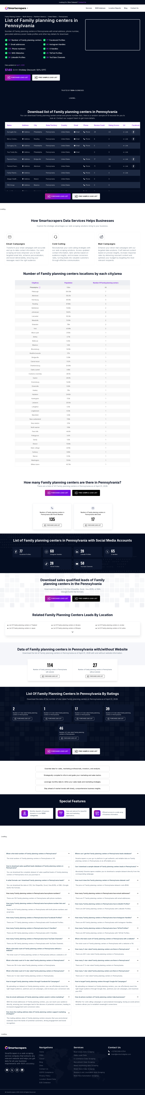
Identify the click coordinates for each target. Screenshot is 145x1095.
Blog (125, 8)
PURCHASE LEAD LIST (17, 77)
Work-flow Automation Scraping (86, 1076)
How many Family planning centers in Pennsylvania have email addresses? (102, 893)
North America (27, 16)
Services (89, 8)
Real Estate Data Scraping (84, 1052)
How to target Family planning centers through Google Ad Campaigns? (101, 981)
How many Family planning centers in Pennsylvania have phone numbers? (33, 893)
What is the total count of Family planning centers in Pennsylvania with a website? (105, 939)
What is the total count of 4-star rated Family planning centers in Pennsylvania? (35, 960)
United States (52, 16)
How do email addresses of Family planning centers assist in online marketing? (35, 997)
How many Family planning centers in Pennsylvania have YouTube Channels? (34, 939)
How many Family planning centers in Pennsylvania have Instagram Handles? (103, 918)
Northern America (40, 16)
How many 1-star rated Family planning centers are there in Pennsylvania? (102, 971)
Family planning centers (13, 16)
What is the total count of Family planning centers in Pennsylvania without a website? (33, 949)
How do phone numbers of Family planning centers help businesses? (100, 997)
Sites (41, 1065)
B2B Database (100, 8)
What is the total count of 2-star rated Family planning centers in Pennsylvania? (35, 971)
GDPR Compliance (46, 1072)
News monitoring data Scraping (86, 1065)
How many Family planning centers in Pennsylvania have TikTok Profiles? (102, 928)
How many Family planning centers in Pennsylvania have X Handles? (31, 928)
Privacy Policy (44, 1076)
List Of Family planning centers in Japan (22, 628)
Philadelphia (35, 287)
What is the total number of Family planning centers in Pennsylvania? (31, 854)
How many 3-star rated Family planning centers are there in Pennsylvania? (102, 960)
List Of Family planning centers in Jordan (110, 625)
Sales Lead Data (80, 1055)
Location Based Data (47, 1079)
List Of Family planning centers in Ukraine (66, 625)
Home (41, 1052)
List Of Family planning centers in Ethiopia (67, 628)
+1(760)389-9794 (117, 1051)
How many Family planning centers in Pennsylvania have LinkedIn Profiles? (102, 904)
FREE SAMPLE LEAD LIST (46, 77)
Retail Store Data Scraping (84, 1069)
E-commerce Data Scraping (84, 1059)
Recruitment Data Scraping (84, 1062)
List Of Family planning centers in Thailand (23, 625)
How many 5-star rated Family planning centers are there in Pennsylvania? (102, 949)
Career (41, 1059)
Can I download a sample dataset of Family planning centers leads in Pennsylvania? (105, 866)
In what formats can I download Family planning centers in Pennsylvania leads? (35, 880)
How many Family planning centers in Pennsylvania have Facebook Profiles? (34, 918)
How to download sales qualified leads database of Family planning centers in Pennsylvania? (34, 867)
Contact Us (82, 2)
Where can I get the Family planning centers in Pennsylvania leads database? (103, 854)
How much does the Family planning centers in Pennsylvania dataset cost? (102, 880)
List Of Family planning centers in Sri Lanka (111, 628)
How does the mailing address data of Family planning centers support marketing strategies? (36, 1013)
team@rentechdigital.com (119, 1054)
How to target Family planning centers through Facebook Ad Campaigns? (33, 981)
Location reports (115, 8)
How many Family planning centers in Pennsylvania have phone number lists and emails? (35, 904)
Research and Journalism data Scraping (89, 1072)
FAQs (41, 1055)
